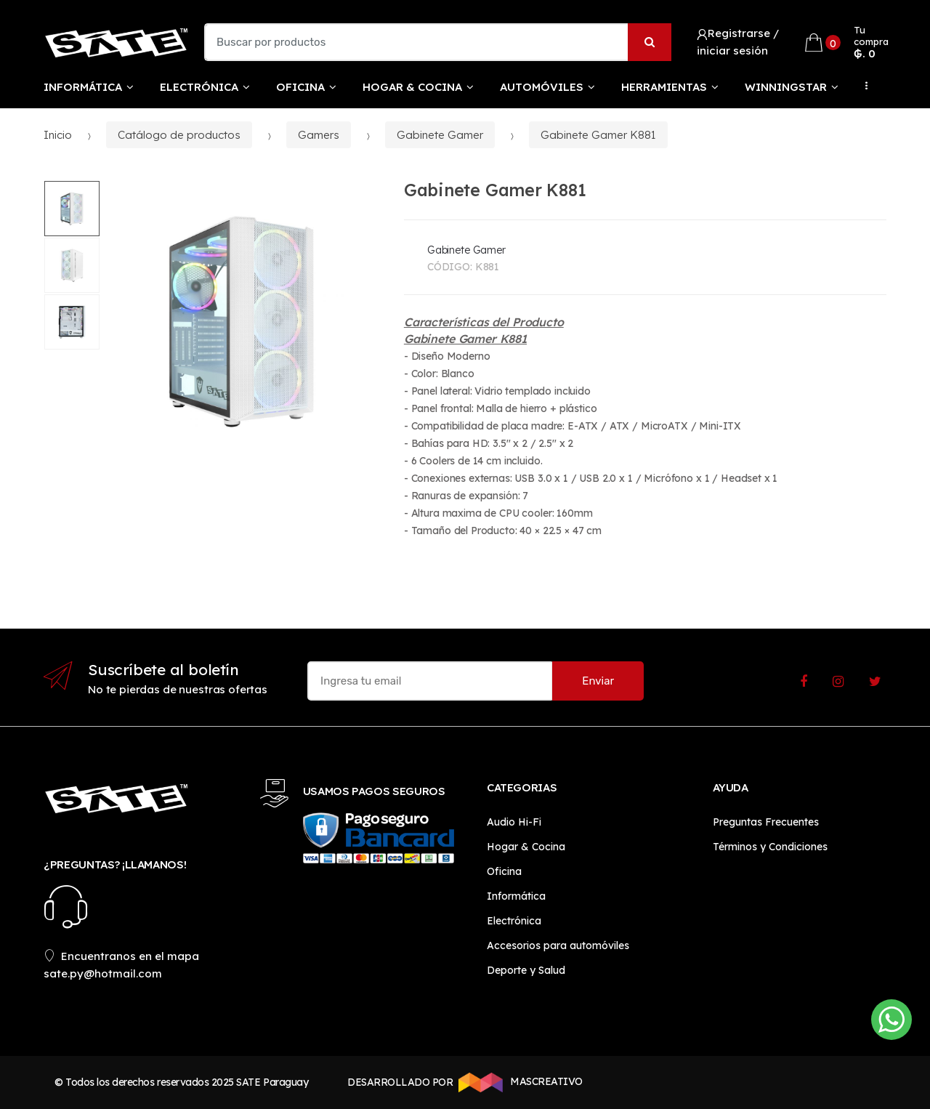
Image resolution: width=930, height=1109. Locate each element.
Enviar (598, 680)
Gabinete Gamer (440, 135)
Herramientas (664, 87)
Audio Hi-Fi (514, 821)
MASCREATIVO (518, 1082)
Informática (83, 87)
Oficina (300, 87)
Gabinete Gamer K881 (598, 135)
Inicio (58, 135)
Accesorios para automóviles (558, 945)
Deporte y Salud (526, 970)
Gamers (318, 135)
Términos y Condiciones (770, 846)
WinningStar (786, 87)
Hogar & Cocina (412, 87)
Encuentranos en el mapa (121, 956)
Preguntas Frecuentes (766, 821)
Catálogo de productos (179, 135)
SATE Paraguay (272, 1082)
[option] (241, 321)
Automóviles (541, 87)
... (862, 85)
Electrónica (199, 87)
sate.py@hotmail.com (103, 973)
